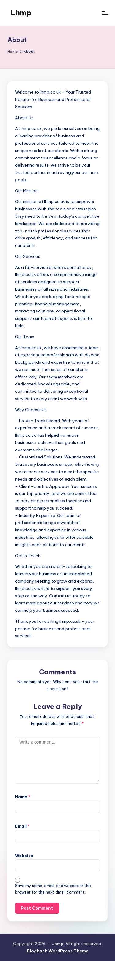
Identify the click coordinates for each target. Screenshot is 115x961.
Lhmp (20, 12)
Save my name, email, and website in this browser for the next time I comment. (53, 888)
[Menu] (105, 12)
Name (22, 796)
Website (24, 855)
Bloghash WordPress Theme (58, 951)
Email (22, 826)
